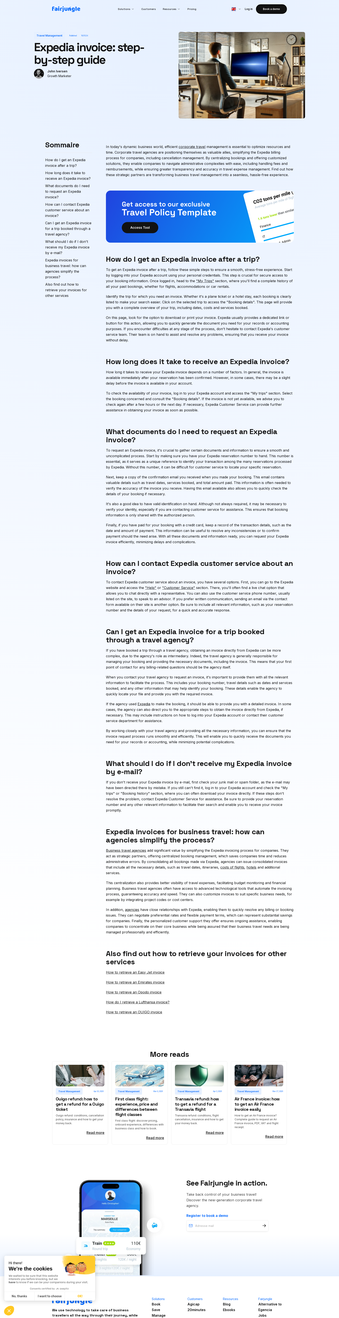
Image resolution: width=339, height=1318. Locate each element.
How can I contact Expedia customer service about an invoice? (67, 210)
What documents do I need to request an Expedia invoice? (67, 191)
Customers (148, 9)
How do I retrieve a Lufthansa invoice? (138, 1002)
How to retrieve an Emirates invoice (135, 982)
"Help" (150, 588)
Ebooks (229, 1310)
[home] (66, 9)
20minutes (196, 1310)
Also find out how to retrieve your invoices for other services (66, 290)
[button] (126, 9)
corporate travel (192, 147)
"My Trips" (205, 281)
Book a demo (271, 9)
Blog (226, 1304)
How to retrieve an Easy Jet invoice (135, 972)
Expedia (144, 704)
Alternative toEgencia (270, 1307)
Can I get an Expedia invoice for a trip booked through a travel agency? (68, 228)
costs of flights (232, 867)
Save (156, 1310)
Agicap (193, 1304)
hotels (251, 867)
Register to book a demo (207, 1215)
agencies (132, 909)
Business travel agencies (126, 850)
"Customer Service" (178, 588)
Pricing (191, 9)
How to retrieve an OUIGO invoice (134, 1012)
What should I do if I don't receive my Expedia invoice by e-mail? (67, 247)
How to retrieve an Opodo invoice (134, 992)
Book (156, 1304)
